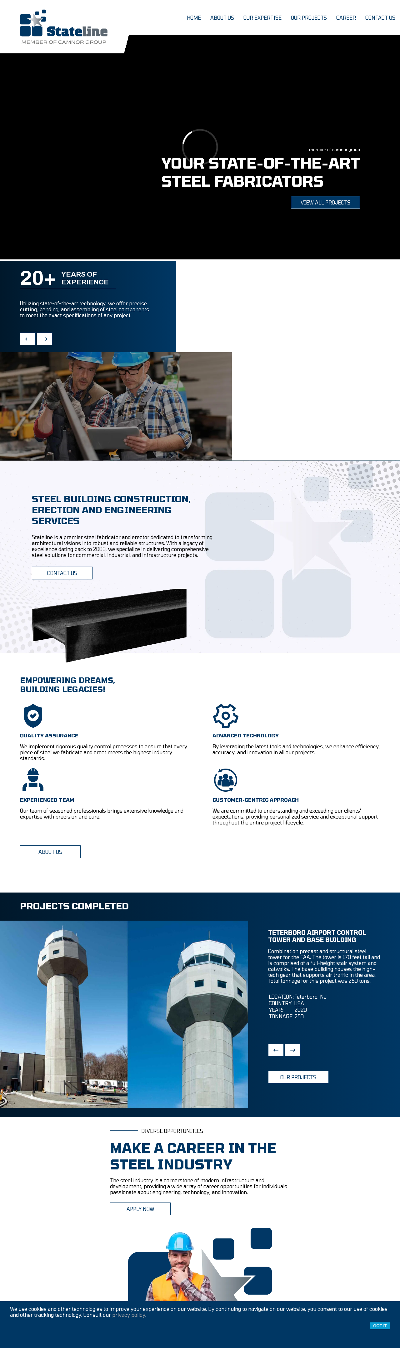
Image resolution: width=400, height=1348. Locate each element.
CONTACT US (62, 573)
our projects (309, 18)
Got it (380, 1325)
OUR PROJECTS (298, 1077)
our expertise (262, 18)
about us (222, 18)
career (346, 18)
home (194, 18)
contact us (380, 18)
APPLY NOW (140, 1209)
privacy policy (128, 1315)
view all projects (325, 202)
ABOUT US (50, 852)
